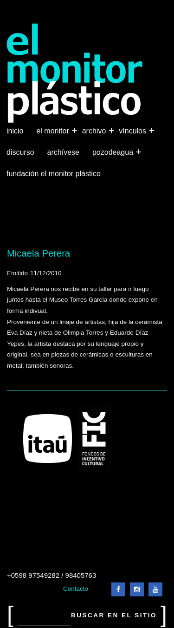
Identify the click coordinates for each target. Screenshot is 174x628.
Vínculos (133, 131)
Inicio (14, 131)
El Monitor (53, 131)
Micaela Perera (38, 253)
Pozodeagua (113, 152)
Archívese (63, 152)
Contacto (75, 588)
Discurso (20, 152)
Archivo (95, 131)
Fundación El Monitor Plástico (53, 174)
